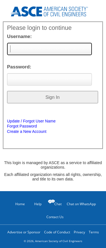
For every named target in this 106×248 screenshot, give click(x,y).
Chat (58, 204)
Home (17, 204)
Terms (94, 232)
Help (35, 203)
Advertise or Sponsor (23, 232)
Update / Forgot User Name (31, 121)
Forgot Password (22, 126)
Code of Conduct (57, 232)
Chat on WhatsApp (81, 204)
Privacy (79, 232)
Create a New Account (26, 131)
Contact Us (53, 216)
